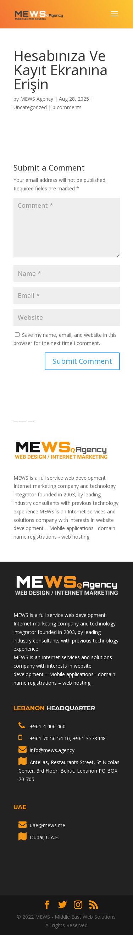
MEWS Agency (36, 98)
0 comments (67, 107)
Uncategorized (30, 107)
